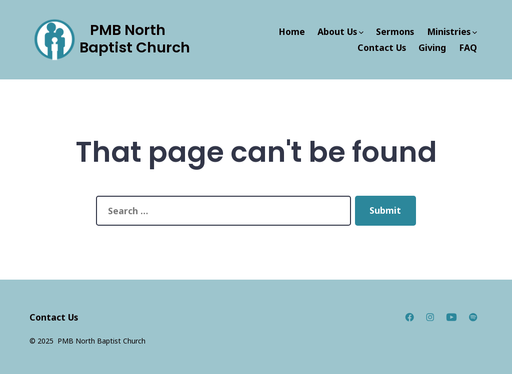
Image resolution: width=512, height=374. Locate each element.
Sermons (395, 31)
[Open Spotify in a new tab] (473, 317)
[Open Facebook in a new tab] (409, 317)
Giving (432, 47)
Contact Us (382, 47)
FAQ (468, 47)
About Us (341, 31)
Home (291, 31)
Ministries (452, 31)
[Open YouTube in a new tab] (452, 317)
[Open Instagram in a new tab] (430, 317)
